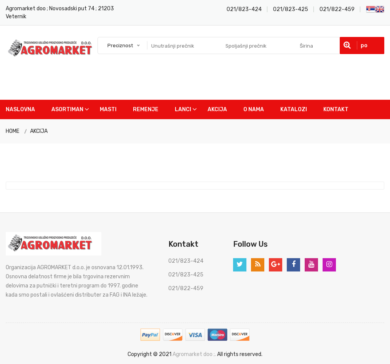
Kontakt (335, 109)
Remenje (145, 109)
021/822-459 (337, 9)
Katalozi (293, 109)
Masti (108, 109)
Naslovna (20, 109)
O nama (253, 109)
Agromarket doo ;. (194, 354)
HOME (12, 131)
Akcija (217, 109)
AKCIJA (39, 131)
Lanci (183, 109)
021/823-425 (290, 9)
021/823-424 (244, 9)
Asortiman (67, 109)
